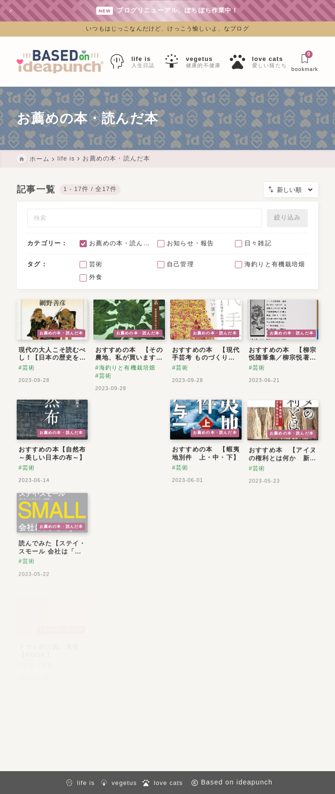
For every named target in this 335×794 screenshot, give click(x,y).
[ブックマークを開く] (305, 62)
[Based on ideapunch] (60, 62)
